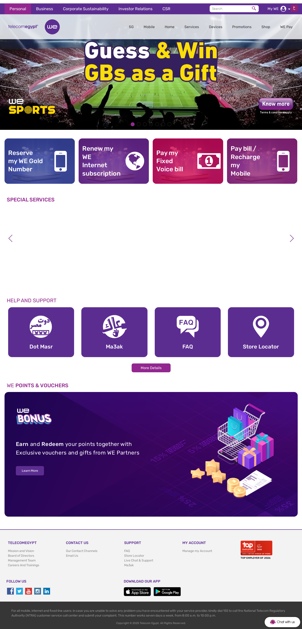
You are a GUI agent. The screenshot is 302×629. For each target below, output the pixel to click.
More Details (151, 364)
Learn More (30, 467)
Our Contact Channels (81, 547)
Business (44, 5)
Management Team (22, 557)
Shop (265, 23)
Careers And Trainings (23, 562)
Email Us (72, 552)
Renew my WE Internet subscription (99, 158)
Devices (215, 23)
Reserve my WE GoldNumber (25, 158)
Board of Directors (21, 552)
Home (169, 23)
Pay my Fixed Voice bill (169, 158)
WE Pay (286, 23)
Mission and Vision (21, 547)
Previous (10, 235)
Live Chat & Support (138, 557)
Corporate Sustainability (86, 5)
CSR (166, 5)
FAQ (127, 547)
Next (291, 235)
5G (131, 23)
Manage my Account (197, 547)
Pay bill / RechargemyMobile (245, 158)
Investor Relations (135, 5)
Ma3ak (129, 562)
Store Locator (134, 552)
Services (191, 23)
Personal (18, 5)
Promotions (241, 23)
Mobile (149, 23)
